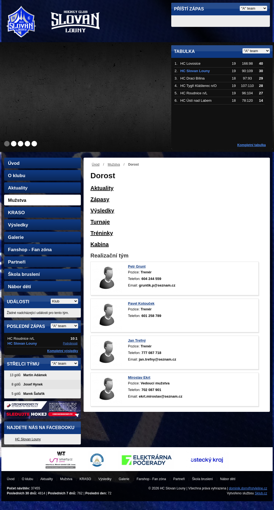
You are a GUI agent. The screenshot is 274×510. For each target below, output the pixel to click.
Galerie (16, 237)
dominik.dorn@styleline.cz (248, 488)
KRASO (16, 212)
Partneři (16, 262)
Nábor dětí (19, 286)
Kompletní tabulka (251, 145)
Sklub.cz (261, 493)
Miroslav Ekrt (139, 377)
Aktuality (18, 188)
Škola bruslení (24, 274)
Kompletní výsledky (62, 351)
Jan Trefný (137, 340)
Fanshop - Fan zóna (30, 249)
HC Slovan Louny (28, 439)
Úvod (95, 164)
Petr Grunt (136, 266)
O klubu (16, 175)
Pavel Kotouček (141, 303)
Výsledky (18, 225)
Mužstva (114, 164)
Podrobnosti (70, 343)
